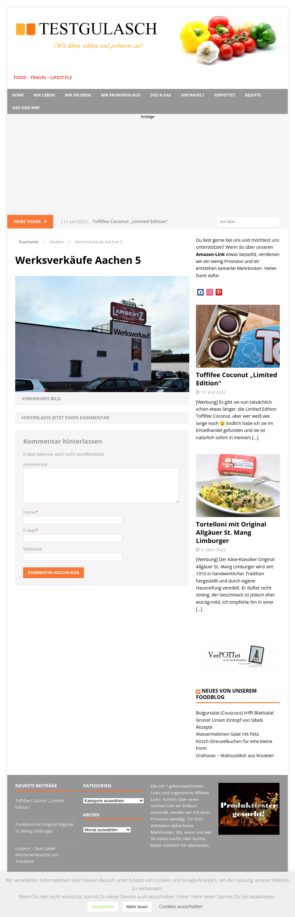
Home (18, 95)
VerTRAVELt (192, 95)
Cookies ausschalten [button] (181, 906)
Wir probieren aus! (121, 95)
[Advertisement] (147, 167)
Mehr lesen (137, 906)
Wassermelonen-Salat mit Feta (227, 734)
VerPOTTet (224, 95)
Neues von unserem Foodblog (226, 694)
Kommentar (35, 464)
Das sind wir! (26, 107)
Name (29, 512)
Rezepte (253, 95)
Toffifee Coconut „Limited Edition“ (236, 379)
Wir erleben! (78, 95)
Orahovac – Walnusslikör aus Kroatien (235, 755)
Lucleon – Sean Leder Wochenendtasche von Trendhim (37, 854)
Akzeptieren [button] (102, 906)
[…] (255, 437)
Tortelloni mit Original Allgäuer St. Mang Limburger (231, 532)
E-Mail (29, 530)
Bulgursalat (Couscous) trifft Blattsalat (235, 713)
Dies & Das (160, 95)
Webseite (32, 549)
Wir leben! (44, 95)
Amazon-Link (210, 254)
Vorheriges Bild (41, 399)
